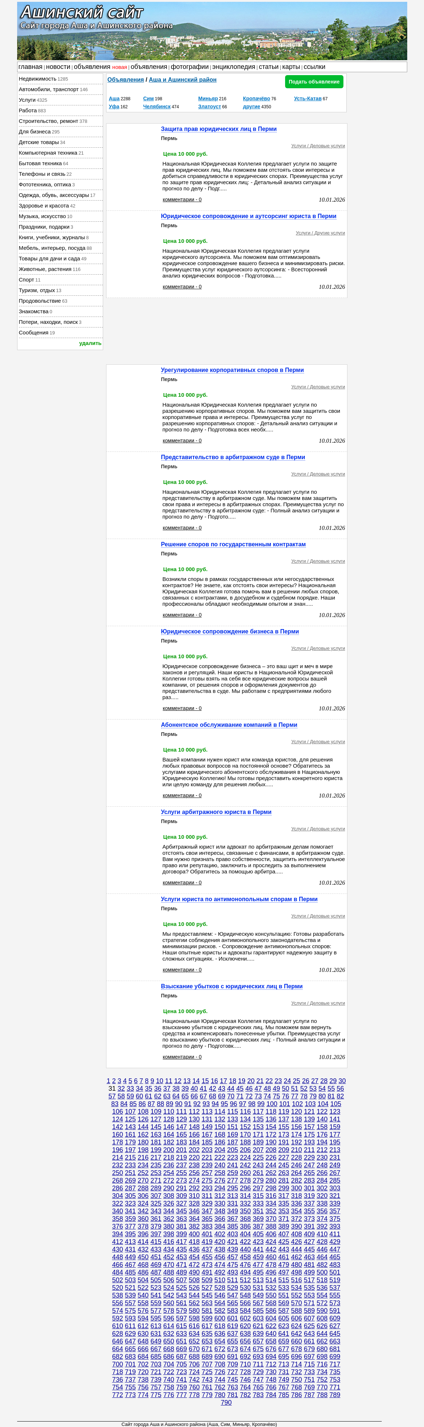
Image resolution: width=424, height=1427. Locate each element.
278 (245, 1180)
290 (168, 1188)
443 (283, 1249)
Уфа (114, 106)
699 (335, 1356)
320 (321, 1195)
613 (156, 1326)
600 (219, 1318)
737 (130, 1379)
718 (117, 1372)
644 (321, 1333)
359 (130, 1218)
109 (156, 1111)
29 (333, 1081)
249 (335, 1165)
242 (245, 1165)
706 (194, 1364)
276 (219, 1180)
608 (321, 1318)
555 (335, 1295)
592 (117, 1318)
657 (258, 1341)
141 (335, 1119)
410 (321, 1234)
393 (335, 1226)
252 (143, 1172)
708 (219, 1364)
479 (283, 1264)
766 (270, 1387)
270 (143, 1180)
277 (232, 1180)
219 (181, 1157)
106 (117, 1111)
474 (219, 1264)
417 (181, 1241)
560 (168, 1303)
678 (296, 1349)
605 (283, 1318)
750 (296, 1379)
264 (296, 1172)
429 (335, 1241)
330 (219, 1203)
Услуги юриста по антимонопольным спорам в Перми (239, 899)
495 (258, 1272)
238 (194, 1165)
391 (309, 1226)
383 (207, 1226)
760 (194, 1387)
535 (309, 1287)
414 (143, 1241)
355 (309, 1211)
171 (258, 1134)
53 (312, 1088)
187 (232, 1142)
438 (219, 1249)
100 (272, 1104)
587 (283, 1310)
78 (303, 1096)
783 (258, 1395)
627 (335, 1326)
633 (181, 1333)
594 (143, 1318)
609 (335, 1318)
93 (206, 1104)
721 (156, 1372)
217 (156, 1157)
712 (270, 1364)
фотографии (190, 66)
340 (117, 1211)
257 (207, 1172)
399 (181, 1234)
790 (226, 1402)
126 (143, 1119)
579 (181, 1310)
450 (143, 1257)
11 (168, 1081)
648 (143, 1341)
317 (283, 1195)
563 (207, 1303)
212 (321, 1149)
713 (283, 1364)
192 (296, 1142)
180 (143, 1142)
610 (117, 1326)
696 (296, 1356)
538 (117, 1295)
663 (335, 1341)
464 (321, 1257)
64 (176, 1096)
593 (130, 1318)
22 (269, 1081)
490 (194, 1272)
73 (258, 1096)
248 (321, 1165)
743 (207, 1379)
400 (194, 1234)
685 (156, 1356)
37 (167, 1088)
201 (181, 1149)
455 (207, 1257)
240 (219, 1165)
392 (321, 1226)
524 (168, 1287)
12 (178, 1081)
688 (194, 1356)
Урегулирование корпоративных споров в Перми (232, 370)
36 (158, 1088)
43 (221, 1088)
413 (130, 1241)
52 (303, 1088)
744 (219, 1379)
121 (309, 1111)
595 (156, 1318)
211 (309, 1149)
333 (258, 1203)
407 (283, 1234)
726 (219, 1372)
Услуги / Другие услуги (320, 233)
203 (207, 1149)
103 (310, 1104)
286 (117, 1188)
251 (130, 1172)
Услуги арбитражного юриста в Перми (216, 812)
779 (207, 1395)
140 (321, 1119)
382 (194, 1226)
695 (283, 1356)
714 (296, 1364)
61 (148, 1096)
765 (258, 1387)
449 (130, 1257)
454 (194, 1257)
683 (130, 1356)
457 (232, 1257)
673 (232, 1349)
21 (260, 1081)
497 (283, 1272)
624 (296, 1326)
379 (156, 1226)
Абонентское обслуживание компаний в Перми (229, 725)
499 (309, 1272)
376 (117, 1226)
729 (258, 1372)
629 (130, 1333)
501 (335, 1272)
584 (245, 1310)
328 (194, 1203)
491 (207, 1272)
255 (181, 1172)
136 (270, 1119)
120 (296, 1111)
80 (322, 1096)
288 (143, 1188)
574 (117, 1310)
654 (219, 1341)
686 (168, 1356)
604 (270, 1318)
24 (287, 1081)
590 (321, 1310)
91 (187, 1104)
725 (207, 1372)
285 (335, 1180)
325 (156, 1203)
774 (143, 1395)
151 (232, 1127)
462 (296, 1257)
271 (156, 1180)
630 (143, 1333)
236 (168, 1165)
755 (130, 1387)
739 (156, 1379)
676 (270, 1349)
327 (181, 1203)
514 (270, 1280)
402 (219, 1234)
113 (207, 1111)
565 (232, 1303)
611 (130, 1326)
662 (321, 1341)
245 (283, 1165)
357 (335, 1211)
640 (270, 1333)
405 (258, 1234)
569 (283, 1303)
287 (130, 1188)
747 (258, 1379)
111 (181, 1111)
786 (296, 1395)
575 (130, 1310)
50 (285, 1088)
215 (130, 1157)
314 (245, 1195)
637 (232, 1333)
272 (168, 1180)
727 (232, 1372)
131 (207, 1119)
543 (181, 1295)
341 (130, 1211)
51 (294, 1088)
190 (270, 1142)
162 (143, 1134)
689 (207, 1356)
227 (283, 1157)
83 (114, 1104)
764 (245, 1387)
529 (232, 1287)
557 (130, 1303)
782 (245, 1395)
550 (270, 1295)
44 (230, 1088)
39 (185, 1088)
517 (309, 1280)
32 (121, 1088)
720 (143, 1372)
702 (143, 1364)
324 (143, 1203)
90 (178, 1104)
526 (194, 1287)
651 (181, 1341)
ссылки (314, 66)
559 (156, 1303)
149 (207, 1127)
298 (270, 1188)
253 (156, 1172)
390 (296, 1226)
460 (270, 1257)
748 (270, 1379)
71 (240, 1096)
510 (219, 1280)
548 (245, 1295)
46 (249, 1088)
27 (314, 1081)
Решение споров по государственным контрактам (233, 544)
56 (340, 1088)
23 (278, 1081)
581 (207, 1310)
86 (142, 1104)
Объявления (126, 80)
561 (181, 1303)
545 (207, 1295)
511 (232, 1280)
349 (232, 1211)
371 (283, 1218)
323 (130, 1203)
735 (335, 1372)
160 (117, 1134)
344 (168, 1211)
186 (219, 1142)
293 (207, 1188)
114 (219, 1111)
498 (296, 1272)
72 (249, 1096)
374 (321, 1218)
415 (156, 1241)
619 (232, 1326)
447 (335, 1249)
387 (258, 1226)
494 (245, 1272)
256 (194, 1172)
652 (194, 1341)
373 (309, 1218)
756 (143, 1387)
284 (321, 1180)
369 (258, 1218)
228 (296, 1157)
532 (270, 1287)
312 (219, 1195)
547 (232, 1295)
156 (296, 1127)
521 (130, 1287)
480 (296, 1264)
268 (117, 1180)
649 (156, 1341)
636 (219, 1333)
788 (321, 1395)
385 (232, 1226)
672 (219, 1349)
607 (309, 1318)
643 (309, 1333)
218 (168, 1157)
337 (309, 1203)
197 (130, 1149)
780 (219, 1395)
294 (219, 1188)
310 (194, 1195)
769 (309, 1387)
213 (335, 1149)
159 (335, 1127)
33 (130, 1088)
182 (168, 1142)
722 (168, 1372)
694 (270, 1356)
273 (181, 1180)
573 (335, 1303)
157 (309, 1127)
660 (296, 1341)
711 (258, 1364)
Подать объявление (314, 82)
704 (168, 1364)
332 (245, 1203)
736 (117, 1379)
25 (296, 1081)
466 (117, 1264)
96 (233, 1104)
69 (221, 1096)
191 (283, 1142)
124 (117, 1119)
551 (283, 1295)
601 (232, 1318)
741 (181, 1379)
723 (181, 1372)
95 (224, 1104)
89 (169, 1104)
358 (117, 1218)
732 (296, 1372)
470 (168, 1264)
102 (297, 1104)
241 (232, 1165)
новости (58, 66)
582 (219, 1310)
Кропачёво (256, 98)
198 (143, 1149)
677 (283, 1349)
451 (156, 1257)
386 (245, 1226)
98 (252, 1104)
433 (156, 1249)
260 (245, 1172)
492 (219, 1272)
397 (156, 1234)
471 (181, 1264)
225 (258, 1157)
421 (232, 1241)
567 (258, 1303)
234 (143, 1165)
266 (321, 1172)
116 (245, 1111)
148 (194, 1127)
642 (296, 1333)
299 (283, 1188)
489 (181, 1272)
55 (331, 1088)
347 (207, 1211)
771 (335, 1387)
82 (340, 1096)
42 (212, 1088)
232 (117, 1165)
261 (258, 1172)
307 (156, 1195)
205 (232, 1149)
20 (250, 1081)
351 (258, 1211)
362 (168, 1218)
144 (143, 1127)
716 (321, 1364)
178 (117, 1142)
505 (156, 1280)
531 (258, 1287)
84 (124, 1104)
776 (168, 1395)
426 (296, 1241)
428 (321, 1241)
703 (156, 1364)
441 (258, 1249)
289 (156, 1188)
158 (321, 1127)
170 (245, 1134)
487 (156, 1272)
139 (309, 1119)
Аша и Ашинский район (183, 80)
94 (215, 1104)
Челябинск (157, 106)
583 (232, 1310)
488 (168, 1272)
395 (130, 1234)
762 (219, 1387)
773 (130, 1395)
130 (194, 1119)
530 (245, 1287)
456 (219, 1257)
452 (168, 1257)
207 (258, 1149)
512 (245, 1280)
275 (207, 1180)
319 (309, 1195)
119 (283, 1111)
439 (232, 1249)
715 (309, 1364)
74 (267, 1096)
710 (245, 1364)
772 (117, 1395)
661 (309, 1341)
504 (143, 1280)
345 (181, 1211)
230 (321, 1157)
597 (181, 1318)
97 (242, 1104)
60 (139, 1096)
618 (219, 1326)
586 (270, 1310)
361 (156, 1218)
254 (168, 1172)
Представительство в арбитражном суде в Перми (233, 457)
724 (194, 1372)
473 (207, 1264)
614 (168, 1326)
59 (130, 1096)
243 (258, 1165)
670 (194, 1349)
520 (117, 1287)
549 (258, 1295)
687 (181, 1356)
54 (322, 1088)
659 (283, 1341)
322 (117, 1203)
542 (168, 1295)
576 (143, 1310)
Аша (114, 98)
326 (168, 1203)
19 (241, 1081)
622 (270, 1326)
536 (321, 1287)
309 (181, 1195)
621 (258, 1326)
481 (309, 1264)
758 (168, 1387)
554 (321, 1295)
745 (232, 1379)
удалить (90, 343)
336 (296, 1203)
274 (194, 1180)
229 (309, 1157)
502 (117, 1280)
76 (285, 1096)
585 (258, 1310)
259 (232, 1172)
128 (168, 1119)
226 (270, 1157)
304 (117, 1195)
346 (194, 1211)
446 (321, 1249)
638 (245, 1333)
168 (219, 1134)
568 (270, 1303)
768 (296, 1387)
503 (130, 1280)
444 (296, 1249)
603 (258, 1318)
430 (117, 1249)
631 (156, 1333)
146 (168, 1127)
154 (270, 1127)
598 (194, 1318)
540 (143, 1295)
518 (321, 1280)
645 (335, 1333)
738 (143, 1379)
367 (232, 1218)
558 (143, 1303)
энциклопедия (233, 66)
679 (309, 1349)
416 (168, 1241)
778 (194, 1395)
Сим (148, 98)
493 (232, 1272)
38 (176, 1088)
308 (168, 1195)
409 (309, 1234)
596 (168, 1318)
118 (270, 1111)
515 (283, 1280)
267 (335, 1172)
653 (207, 1341)
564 (219, 1303)
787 (309, 1395)
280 (270, 1180)
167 (207, 1134)
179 (130, 1142)
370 (270, 1218)
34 (139, 1088)
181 (156, 1142)
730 (270, 1372)
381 (181, 1226)
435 (181, 1249)
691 (232, 1356)
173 (283, 1134)
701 (130, 1364)
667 (156, 1349)
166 (194, 1134)
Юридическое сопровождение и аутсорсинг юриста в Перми (249, 216)
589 (309, 1310)
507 (181, 1280)
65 (185, 1096)
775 (156, 1395)
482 (321, 1264)
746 (245, 1379)
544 (194, 1295)
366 (219, 1218)
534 (296, 1287)
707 (207, 1364)
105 (335, 1104)
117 (258, 1111)
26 (305, 1081)
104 (323, 1104)
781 (232, 1395)
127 (156, 1119)
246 (296, 1165)
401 (207, 1234)
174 (296, 1134)
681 (335, 1349)
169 (232, 1134)
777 (181, 1395)
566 (245, 1303)
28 (324, 1081)
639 (258, 1333)
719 (130, 1372)
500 (321, 1272)
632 (168, 1333)
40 (194, 1088)
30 (342, 1081)
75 (276, 1096)
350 (245, 1211)
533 (283, 1287)
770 (321, 1387)
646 (117, 1341)
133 (232, 1119)
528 (219, 1287)
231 (335, 1157)
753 (335, 1379)
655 (232, 1341)
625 (309, 1326)
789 (335, 1395)
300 (296, 1188)
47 (258, 1088)
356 (321, 1211)
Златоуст (209, 106)
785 (283, 1395)
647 (130, 1341)
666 (143, 1349)
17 (223, 1081)
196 (117, 1149)
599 (207, 1318)
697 (309, 1356)
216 (143, 1157)
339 (335, 1203)
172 (270, 1134)
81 (331, 1096)
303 (335, 1188)
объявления (100, 66)
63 (167, 1096)
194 (321, 1142)
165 (181, 1134)
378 (143, 1226)
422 (245, 1241)
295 (232, 1188)
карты (291, 66)
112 (194, 1111)
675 (258, 1349)
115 (232, 1111)
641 (283, 1333)
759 (181, 1387)
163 (156, 1134)
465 (335, 1257)
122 (321, 1111)
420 (219, 1241)
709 (232, 1364)
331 (232, 1203)
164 (168, 1134)
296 (245, 1188)
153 (258, 1127)
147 (181, 1127)
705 (181, 1364)
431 (130, 1249)
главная (31, 66)
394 (117, 1234)
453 (181, 1257)
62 (158, 1096)
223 (232, 1157)
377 (130, 1226)
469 (156, 1264)
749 (283, 1379)
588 (296, 1310)
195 (335, 1142)
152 (245, 1127)
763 (232, 1387)
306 (143, 1195)
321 (335, 1195)
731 (283, 1372)
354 (296, 1211)
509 (207, 1280)
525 (181, 1287)
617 (207, 1326)
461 (283, 1257)
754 (117, 1387)
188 (245, 1142)
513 (258, 1280)
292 (194, 1188)
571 (309, 1303)
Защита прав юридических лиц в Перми (219, 129)
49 (276, 1088)
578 (168, 1310)
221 (207, 1157)
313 (232, 1195)
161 (130, 1134)
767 (283, 1387)
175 (309, 1134)
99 (261, 1104)
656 (245, 1341)
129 (181, 1119)
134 (245, 1119)
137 (283, 1119)
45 (240, 1088)
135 (258, 1119)
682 (117, 1356)
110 (168, 1111)
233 (130, 1165)
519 (335, 1280)
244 (270, 1165)
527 (207, 1287)
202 (194, 1149)
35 (148, 1088)
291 (181, 1188)
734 (321, 1372)
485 (130, 1272)
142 (117, 1127)
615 (181, 1326)
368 (245, 1218)
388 (270, 1226)
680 (321, 1349)
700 (117, 1364)
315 (258, 1195)
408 (296, 1234)
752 (321, 1379)
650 (168, 1341)
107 (130, 1111)
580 (194, 1310)
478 (270, 1264)
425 (283, 1241)
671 (207, 1349)
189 (258, 1142)
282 (296, 1180)
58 (121, 1096)
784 (270, 1395)
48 (267, 1088)
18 (232, 1081)
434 (168, 1249)
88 (160, 1104)
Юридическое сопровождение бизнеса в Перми (230, 631)
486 (143, 1272)
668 (168, 1349)
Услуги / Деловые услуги (318, 145)
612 (143, 1326)
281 (283, 1180)
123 (335, 1111)
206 (245, 1149)
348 (219, 1211)
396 (143, 1234)
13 (187, 1081)
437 (207, 1249)
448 (117, 1257)
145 (156, 1127)
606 (296, 1318)
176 (321, 1134)
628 (117, 1333)
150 (219, 1127)
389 (283, 1226)
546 (219, 1295)
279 (258, 1180)
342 (143, 1211)
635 (207, 1333)
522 (143, 1287)
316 (270, 1195)
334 (270, 1203)
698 (321, 1356)
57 (112, 1096)
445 (309, 1249)
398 (168, 1234)
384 (219, 1226)
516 (296, 1280)
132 (219, 1119)
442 (270, 1249)
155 (283, 1127)
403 (232, 1234)
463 (309, 1257)
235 (156, 1165)
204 (219, 1149)
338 (321, 1203)
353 (283, 1211)
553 (309, 1295)
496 (270, 1272)
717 (335, 1364)
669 (181, 1349)
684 (143, 1356)
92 (197, 1104)
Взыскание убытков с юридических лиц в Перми (232, 986)
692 (245, 1356)
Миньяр (208, 98)
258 (219, 1172)
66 (194, 1096)
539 (130, 1295)
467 (130, 1264)
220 (194, 1157)
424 (270, 1241)
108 (143, 1111)
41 (203, 1088)
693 (258, 1356)
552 (296, 1295)
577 (156, 1310)
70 (230, 1096)
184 (194, 1142)
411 (335, 1234)
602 (245, 1318)
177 (335, 1134)
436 (194, 1249)
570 (296, 1303)
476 (245, 1264)
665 (130, 1349)
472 (194, 1264)
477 (258, 1264)
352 (270, 1211)
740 (168, 1379)
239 (207, 1165)
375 (335, 1218)
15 (205, 1081)
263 (283, 1172)
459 (258, 1257)
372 (296, 1218)
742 (194, 1379)
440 (245, 1249)
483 (335, 1264)
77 (294, 1096)
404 (245, 1234)
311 (207, 1195)
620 (245, 1326)
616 (194, 1326)
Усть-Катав (308, 98)
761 (207, 1387)
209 (283, 1149)
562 (194, 1303)
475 (232, 1264)
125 (130, 1119)
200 (168, 1149)
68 (212, 1096)
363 (181, 1218)
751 (309, 1379)
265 (309, 1172)
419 (207, 1241)
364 (194, 1218)
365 (207, 1218)
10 (159, 1081)
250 (117, 1172)
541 (156, 1295)
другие (251, 106)
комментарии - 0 (182, 199)
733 (309, 1372)
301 (309, 1188)
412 (117, 1241)
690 (219, 1356)
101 (284, 1104)
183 (181, 1142)
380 (168, 1226)
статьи (269, 66)
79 (312, 1096)
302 (321, 1188)
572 (321, 1303)
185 (207, 1142)
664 (117, 1349)
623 (283, 1326)
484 (117, 1272)
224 (245, 1157)
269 (130, 1180)
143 (130, 1127)
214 (117, 1157)
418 (194, 1241)
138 (296, 1119)
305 (130, 1195)
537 (335, 1287)
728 (245, 1372)
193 (309, 1142)
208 (270, 1149)
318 (296, 1195)
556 (117, 1303)
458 (245, 1257)
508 (194, 1280)
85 (133, 1104)
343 (156, 1211)
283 (309, 1180)
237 (181, 1165)
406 (270, 1234)
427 (309, 1241)
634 (194, 1333)
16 (214, 1081)
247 (309, 1165)
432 (143, 1249)
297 (258, 1188)
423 (258, 1241)
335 (283, 1203)
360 (143, 1218)
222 (219, 1157)
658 (270, 1341)
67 (203, 1096)
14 (196, 1081)
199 (156, 1149)
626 (321, 1326)
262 (270, 1172)
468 (143, 1264)
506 (168, 1280)
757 (156, 1387)
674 (245, 1349)
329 (207, 1203)
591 (335, 1310)
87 (151, 1104)
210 (296, 1149)
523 (156, 1287)
